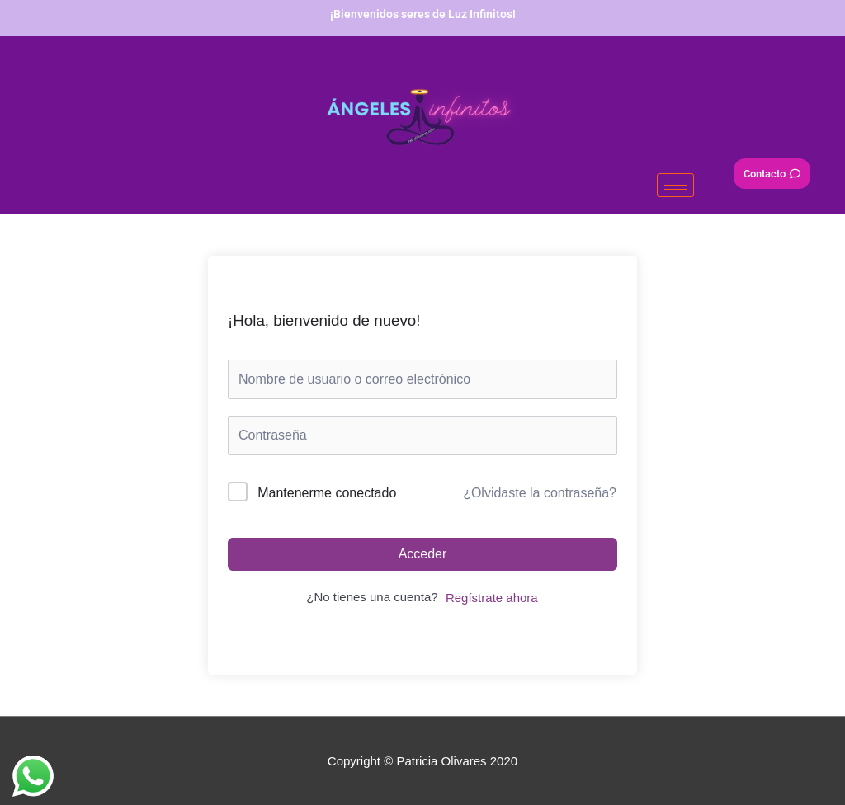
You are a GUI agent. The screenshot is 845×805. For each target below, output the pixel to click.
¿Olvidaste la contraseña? (539, 493)
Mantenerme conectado (326, 493)
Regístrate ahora (492, 598)
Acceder (423, 554)
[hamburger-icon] (675, 185)
